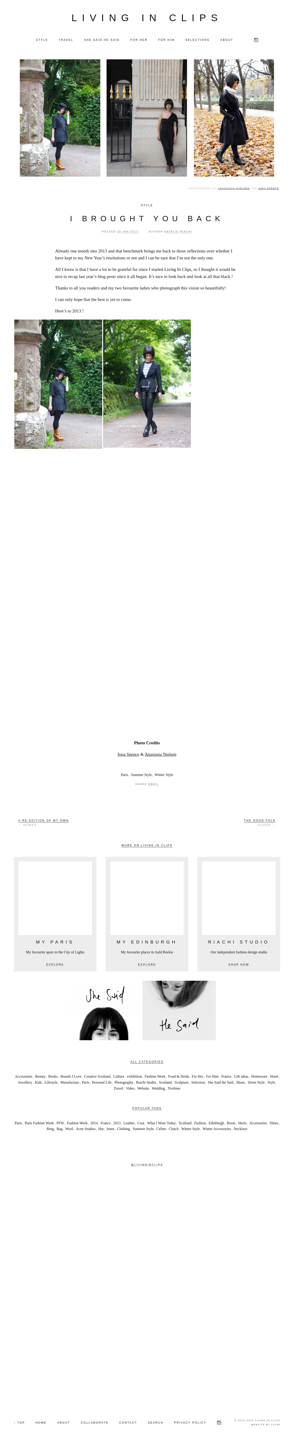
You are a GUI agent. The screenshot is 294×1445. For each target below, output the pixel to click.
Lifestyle (51, 1082)
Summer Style (141, 775)
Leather (129, 1123)
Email (153, 784)
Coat (140, 1123)
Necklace (240, 1129)
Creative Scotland (97, 1076)
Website (143, 1088)
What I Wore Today (161, 1123)
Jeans (110, 1129)
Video (130, 1088)
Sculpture (182, 1082)
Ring (50, 1129)
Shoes (240, 1082)
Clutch (174, 1129)
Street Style (256, 1082)
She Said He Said (221, 1082)
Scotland (165, 1082)
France (226, 1076)
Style (147, 205)
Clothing (123, 1129)
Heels (242, 1123)
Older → (260, 823)
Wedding (158, 1088)
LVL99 (275, 1424)
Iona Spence (268, 188)
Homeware (259, 1076)
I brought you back (147, 218)
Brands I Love (71, 1076)
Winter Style (164, 775)
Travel (118, 1088)
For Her (197, 1076)
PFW (60, 1123)
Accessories (23, 1076)
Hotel (274, 1076)
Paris (124, 775)
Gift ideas (241, 1076)
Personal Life (102, 1082)
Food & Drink (178, 1076)
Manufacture (69, 1082)
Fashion (200, 1123)
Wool (69, 1129)
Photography (123, 1082)
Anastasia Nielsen (234, 188)
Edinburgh (216, 1123)
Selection (198, 1082)
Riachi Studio (146, 1082)
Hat (101, 1129)
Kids (38, 1082)
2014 (94, 1123)
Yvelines (174, 1088)
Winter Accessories (217, 1129)
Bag (59, 1129)
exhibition (134, 1076)
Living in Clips (147, 17)
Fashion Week (155, 1076)
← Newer (43, 823)
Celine (161, 1129)
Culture (118, 1076)
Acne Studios (86, 1129)
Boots (231, 1123)
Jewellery (25, 1082)
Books (53, 1076)
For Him (212, 1076)
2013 (117, 1123)
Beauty (40, 1076)
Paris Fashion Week (39, 1123)
